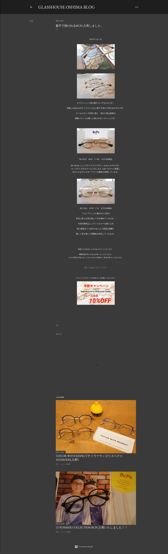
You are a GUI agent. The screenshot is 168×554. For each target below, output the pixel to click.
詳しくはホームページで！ (95, 267)
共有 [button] (31, 21)
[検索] (136, 7)
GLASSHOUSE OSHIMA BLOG (66, 7)
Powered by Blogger (84, 546)
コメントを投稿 (65, 464)
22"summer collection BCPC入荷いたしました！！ (92, 527)
